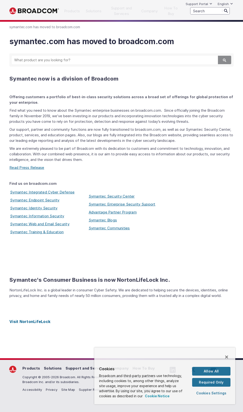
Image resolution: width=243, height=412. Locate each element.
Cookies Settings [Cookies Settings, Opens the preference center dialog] (211, 393)
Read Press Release (26, 167)
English (225, 4)
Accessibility (32, 389)
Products (31, 368)
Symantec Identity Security (34, 208)
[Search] (226, 10)
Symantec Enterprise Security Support (122, 204)
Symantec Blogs (103, 220)
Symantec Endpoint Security (35, 200)
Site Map (68, 389)
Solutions (53, 368)
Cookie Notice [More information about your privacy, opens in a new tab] (157, 396)
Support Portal (199, 4)
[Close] (226, 357)
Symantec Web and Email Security (39, 224)
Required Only (211, 382)
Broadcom (34, 11)
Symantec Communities (109, 228)
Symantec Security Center (112, 196)
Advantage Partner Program (113, 212)
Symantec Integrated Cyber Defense (42, 192)
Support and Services (86, 368)
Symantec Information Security (37, 216)
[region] (164, 375)
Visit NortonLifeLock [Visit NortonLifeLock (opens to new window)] (29, 321)
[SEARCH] (210, 10)
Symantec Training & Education (37, 232)
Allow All (211, 371)
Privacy (51, 389)
